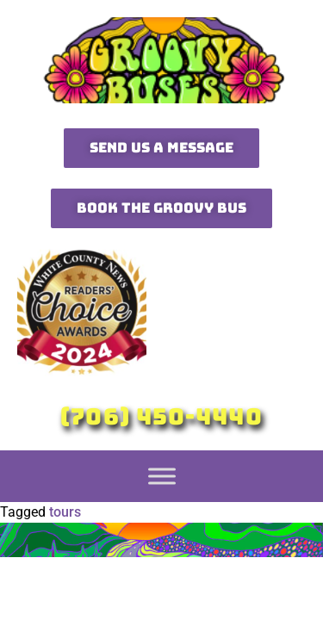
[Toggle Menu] (162, 476)
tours (65, 512)
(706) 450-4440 (161, 416)
